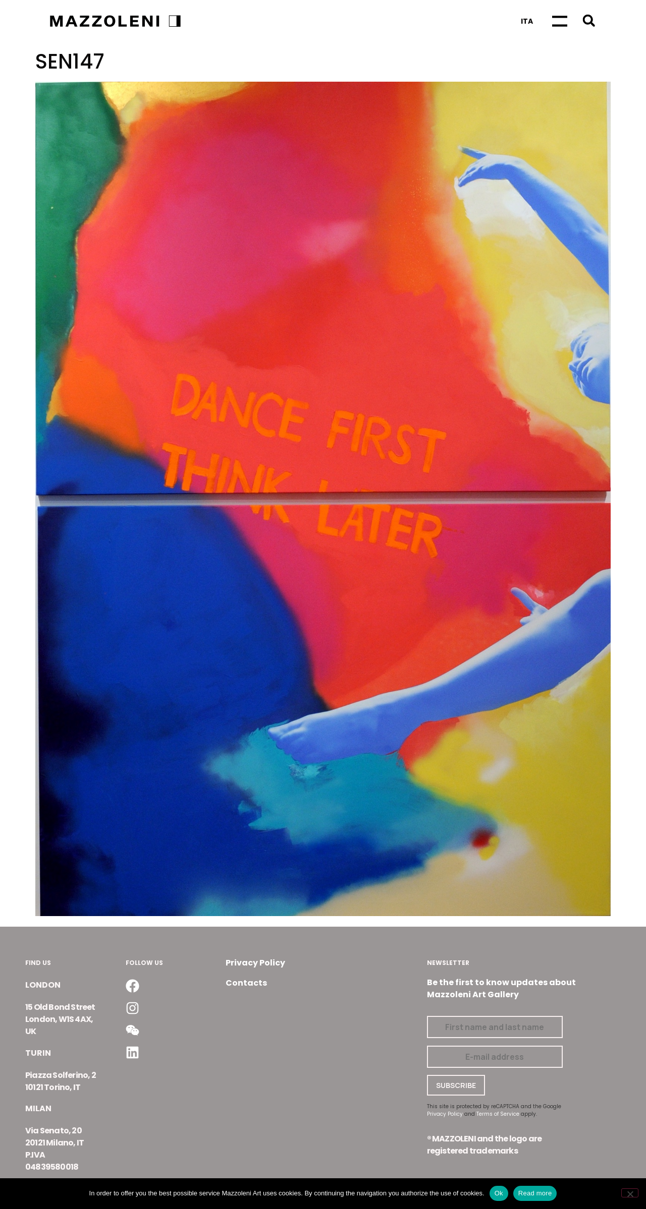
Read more (535, 1193)
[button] (588, 20)
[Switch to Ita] (527, 21)
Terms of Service (497, 1114)
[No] (629, 1192)
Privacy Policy (255, 963)
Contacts (246, 983)
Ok (499, 1193)
